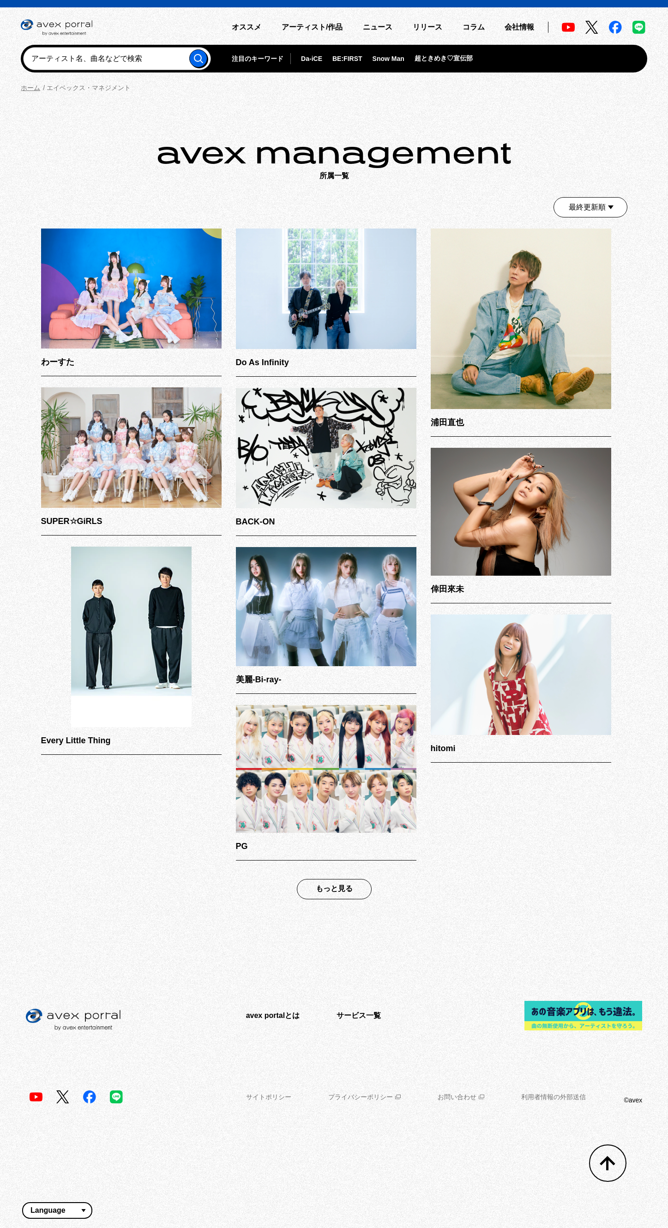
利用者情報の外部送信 (553, 1097)
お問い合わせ (461, 1097)
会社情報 (519, 27)
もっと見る (334, 888)
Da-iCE (311, 58)
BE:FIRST (347, 58)
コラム (474, 27)
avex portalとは (273, 1015)
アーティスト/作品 (312, 27)
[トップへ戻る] (607, 1163)
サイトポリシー (268, 1097)
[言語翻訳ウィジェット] (57, 1210)
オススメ (246, 27)
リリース (427, 27)
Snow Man (388, 58)
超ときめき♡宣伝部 (444, 58)
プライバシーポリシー (364, 1097)
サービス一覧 (359, 1015)
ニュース (377, 27)
